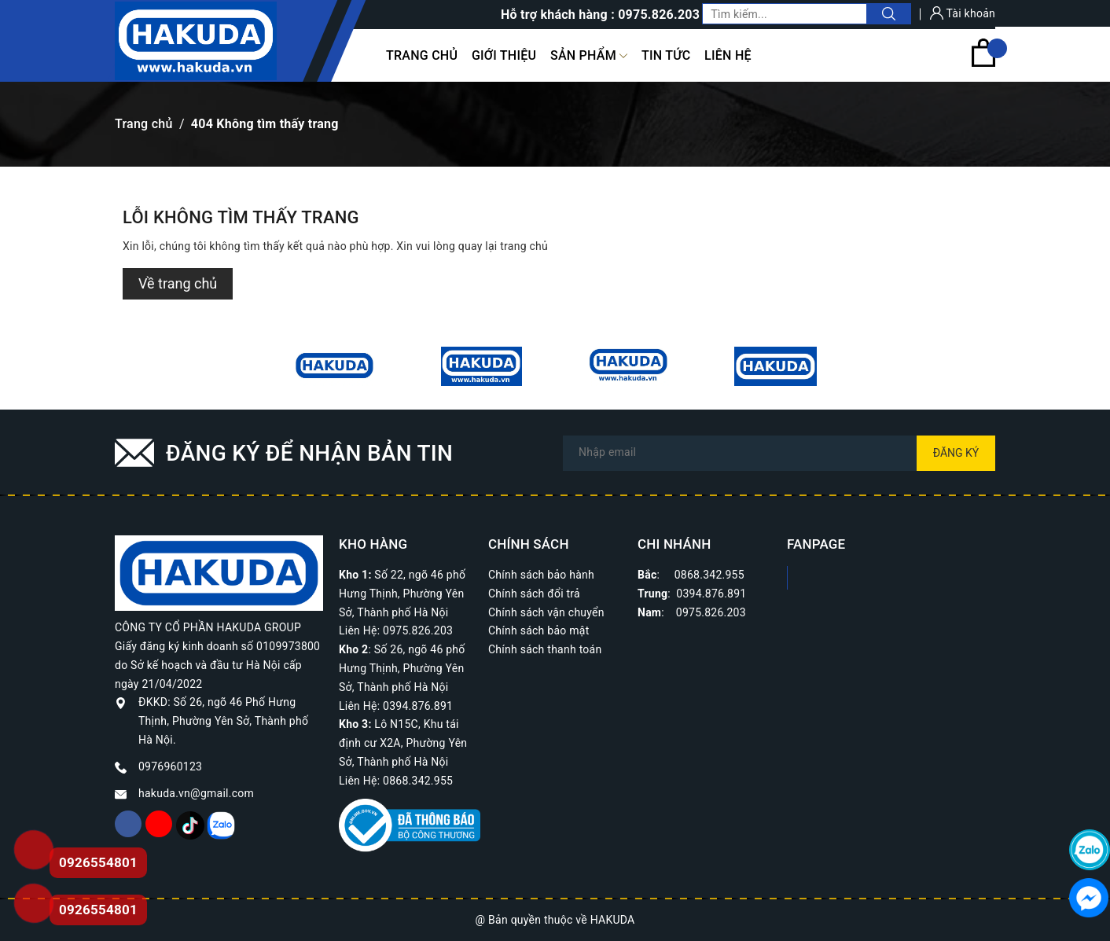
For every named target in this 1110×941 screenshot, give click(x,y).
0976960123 (170, 766)
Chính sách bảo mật (538, 630)
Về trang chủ (177, 283)
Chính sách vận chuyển (546, 612)
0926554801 (98, 909)
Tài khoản (962, 13)
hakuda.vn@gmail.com (196, 793)
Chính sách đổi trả (534, 593)
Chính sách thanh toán (544, 649)
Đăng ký (956, 453)
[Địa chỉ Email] (779, 453)
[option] (334, 366)
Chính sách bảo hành (541, 574)
